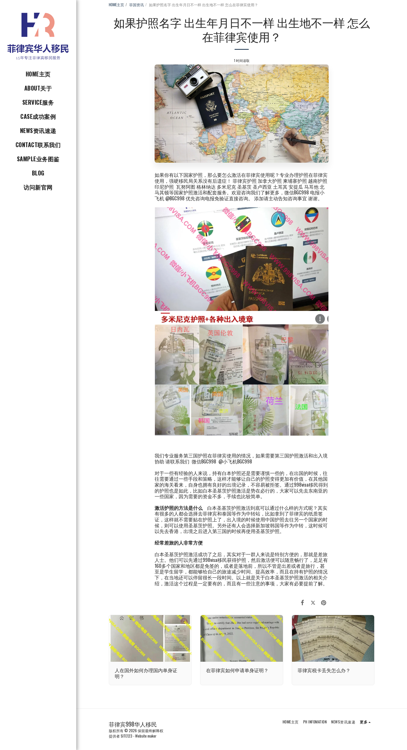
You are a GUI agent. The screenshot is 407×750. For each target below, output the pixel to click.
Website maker (146, 736)
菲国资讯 (136, 4)
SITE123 (126, 736)
